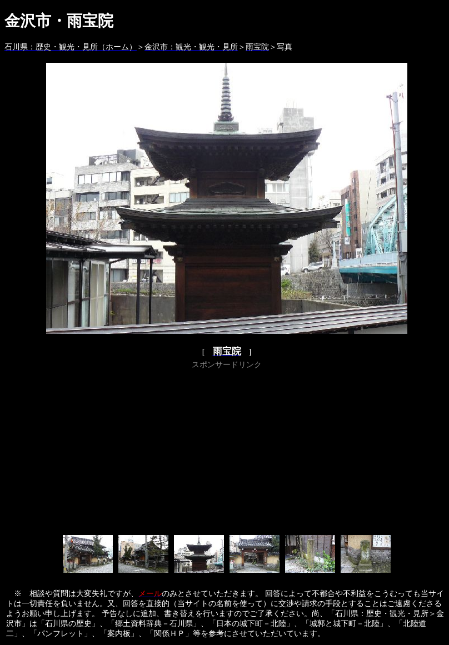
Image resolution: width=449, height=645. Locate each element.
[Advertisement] (227, 450)
